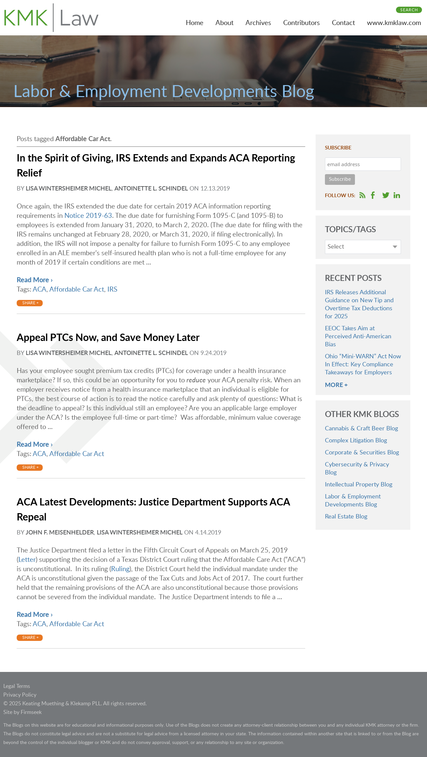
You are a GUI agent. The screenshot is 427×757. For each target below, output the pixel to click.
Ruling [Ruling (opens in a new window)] (120, 569)
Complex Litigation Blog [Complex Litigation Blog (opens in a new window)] (356, 441)
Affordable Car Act (76, 289)
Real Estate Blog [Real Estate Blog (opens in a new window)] (346, 517)
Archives (258, 23)
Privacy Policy (19, 695)
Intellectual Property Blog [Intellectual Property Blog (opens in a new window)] (358, 485)
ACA (39, 289)
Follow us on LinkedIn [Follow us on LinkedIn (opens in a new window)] (397, 195)
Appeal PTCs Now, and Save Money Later (108, 338)
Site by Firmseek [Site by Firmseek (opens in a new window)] (22, 712)
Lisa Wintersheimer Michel (68, 189)
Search (409, 10)
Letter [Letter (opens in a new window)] (27, 559)
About (225, 23)
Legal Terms (16, 686)
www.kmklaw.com (394, 23)
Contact (343, 23)
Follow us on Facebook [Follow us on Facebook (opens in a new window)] (373, 195)
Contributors (301, 23)
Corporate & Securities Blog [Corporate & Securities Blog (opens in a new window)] (362, 453)
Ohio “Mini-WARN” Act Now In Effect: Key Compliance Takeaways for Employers (363, 365)
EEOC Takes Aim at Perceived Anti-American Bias (358, 337)
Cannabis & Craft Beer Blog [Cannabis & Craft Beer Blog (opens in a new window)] (361, 429)
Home (194, 23)
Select (336, 247)
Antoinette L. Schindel (151, 189)
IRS (112, 289)
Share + (30, 303)
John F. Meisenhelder (60, 533)
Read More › (35, 280)
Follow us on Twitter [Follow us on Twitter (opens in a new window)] (385, 195)
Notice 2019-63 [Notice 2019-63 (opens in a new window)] (88, 216)
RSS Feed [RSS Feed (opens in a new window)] (362, 195)
